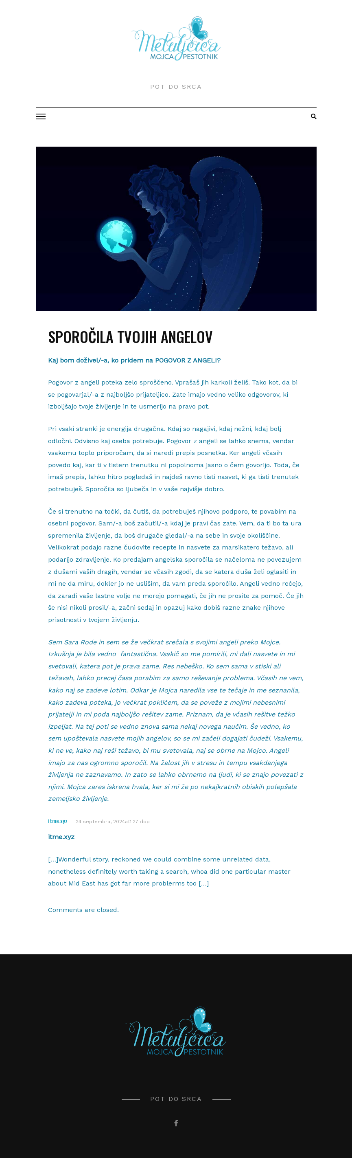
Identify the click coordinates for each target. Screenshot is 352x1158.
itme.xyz (58, 820)
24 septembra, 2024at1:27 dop (113, 821)
